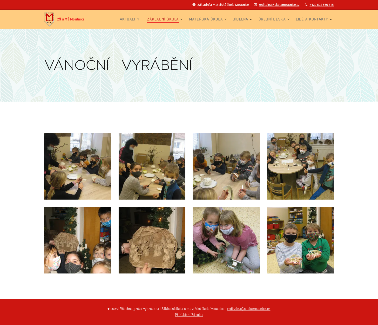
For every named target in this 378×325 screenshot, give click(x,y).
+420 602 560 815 (322, 4)
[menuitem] (146, 19)
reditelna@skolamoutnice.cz (279, 4)
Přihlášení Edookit (189, 315)
